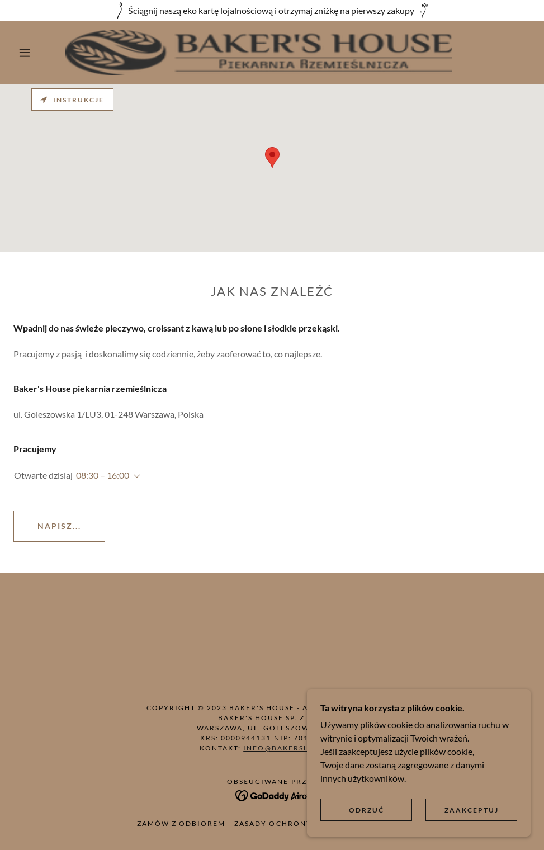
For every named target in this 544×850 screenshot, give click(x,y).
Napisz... (59, 526)
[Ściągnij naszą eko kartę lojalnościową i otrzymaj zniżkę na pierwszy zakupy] (272, 10)
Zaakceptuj (471, 810)
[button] (26, 52)
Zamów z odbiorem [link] (181, 823)
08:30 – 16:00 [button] (102, 475)
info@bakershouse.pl (293, 748)
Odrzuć (366, 810)
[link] (258, 52)
